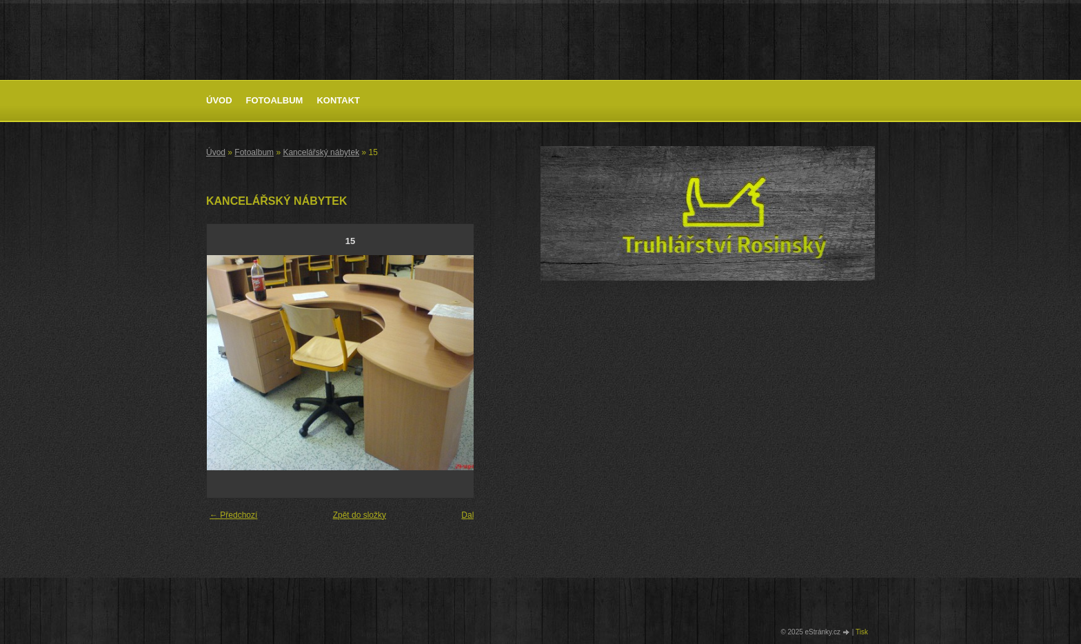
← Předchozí (233, 515)
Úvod (219, 100)
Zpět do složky (359, 515)
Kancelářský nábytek (321, 152)
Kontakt (338, 100)
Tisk (862, 632)
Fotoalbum (274, 100)
